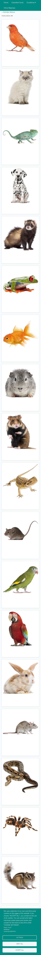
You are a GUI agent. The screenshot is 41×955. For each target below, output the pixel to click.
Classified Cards (17, 3)
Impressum (7, 929)
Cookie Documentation (10, 931)
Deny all (19, 944)
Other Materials (9, 8)
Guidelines (31, 3)
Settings (19, 937)
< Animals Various (8, 12)
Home (6, 3)
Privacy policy (8, 927)
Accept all (20, 950)
